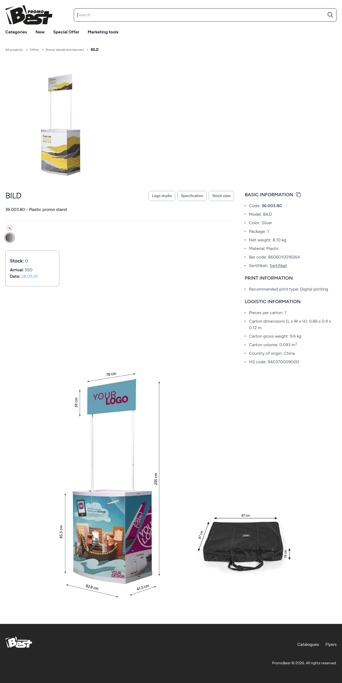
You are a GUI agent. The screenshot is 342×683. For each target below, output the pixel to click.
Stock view (221, 196)
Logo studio (162, 196)
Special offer (66, 31)
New (40, 31)
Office (34, 50)
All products (14, 50)
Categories (16, 31)
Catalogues (308, 644)
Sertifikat (278, 265)
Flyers (331, 644)
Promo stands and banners (65, 50)
